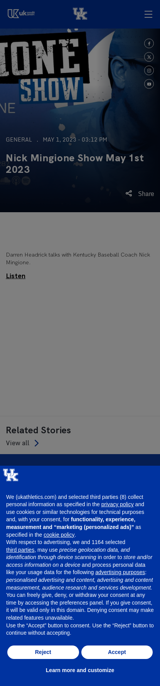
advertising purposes (120, 572)
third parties (20, 550)
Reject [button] (43, 652)
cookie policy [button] (59, 535)
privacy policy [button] (117, 504)
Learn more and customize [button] (80, 670)
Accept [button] (117, 652)
